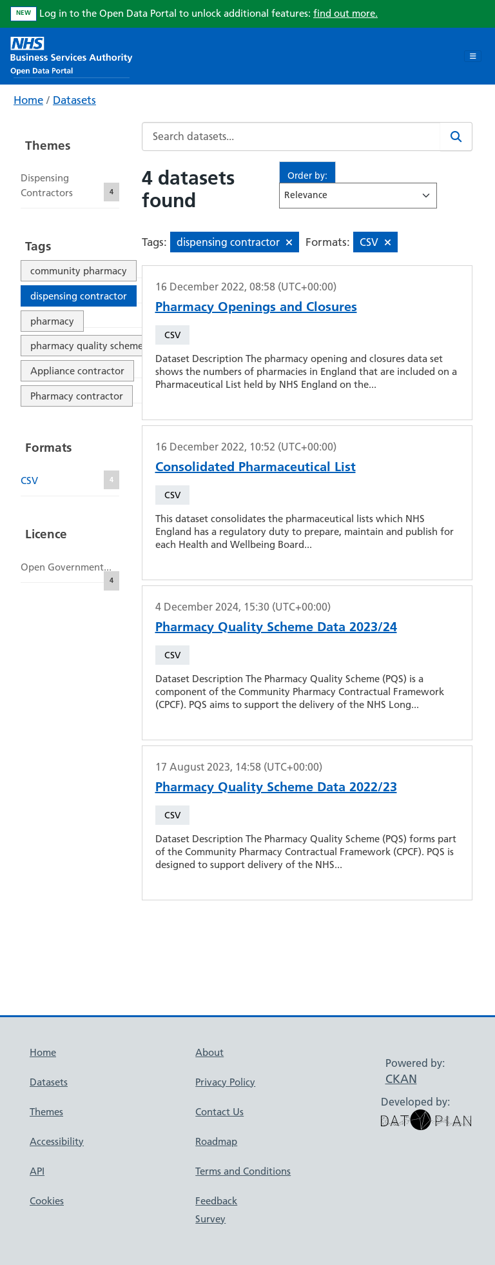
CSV (172, 335)
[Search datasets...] (291, 136)
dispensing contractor (78, 296)
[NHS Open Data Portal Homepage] (72, 54)
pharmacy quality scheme (86, 345)
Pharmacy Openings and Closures (256, 306)
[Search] (456, 136)
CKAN (401, 1078)
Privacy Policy (225, 1082)
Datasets (74, 100)
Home (28, 100)
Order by (306, 175)
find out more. (345, 13)
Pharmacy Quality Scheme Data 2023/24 (276, 626)
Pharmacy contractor (76, 396)
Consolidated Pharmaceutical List (255, 466)
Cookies (47, 1201)
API (37, 1171)
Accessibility (57, 1141)
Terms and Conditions (243, 1171)
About (209, 1052)
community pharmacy (78, 271)
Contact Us (219, 1112)
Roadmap (216, 1141)
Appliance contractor (77, 371)
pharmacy (52, 321)
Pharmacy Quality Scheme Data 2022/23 (276, 786)
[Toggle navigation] (472, 56)
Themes (46, 1112)
